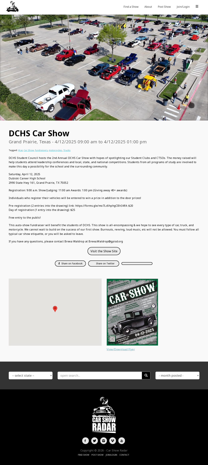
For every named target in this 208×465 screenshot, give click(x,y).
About (148, 7)
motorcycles (55, 150)
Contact (124, 454)
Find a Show (131, 7)
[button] (55, 309)
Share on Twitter (104, 263)
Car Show (29, 150)
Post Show (164, 7)
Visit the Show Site (104, 251)
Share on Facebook (70, 263)
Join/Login (183, 7)
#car (20, 150)
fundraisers (41, 150)
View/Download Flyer (121, 349)
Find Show (83, 454)
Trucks (67, 150)
